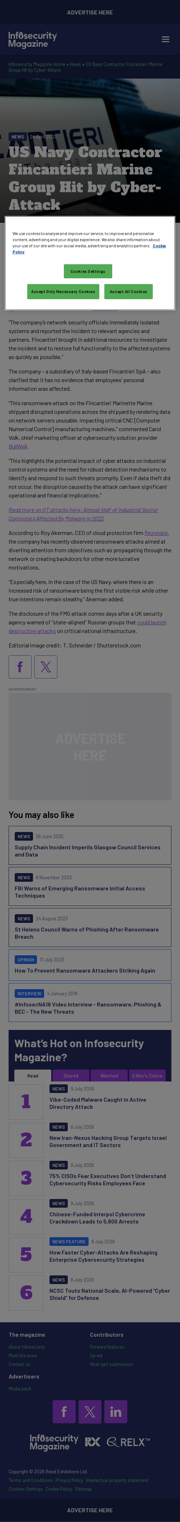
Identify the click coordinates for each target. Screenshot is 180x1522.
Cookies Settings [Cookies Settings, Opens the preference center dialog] (88, 271)
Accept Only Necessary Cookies (63, 291)
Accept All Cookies (128, 291)
